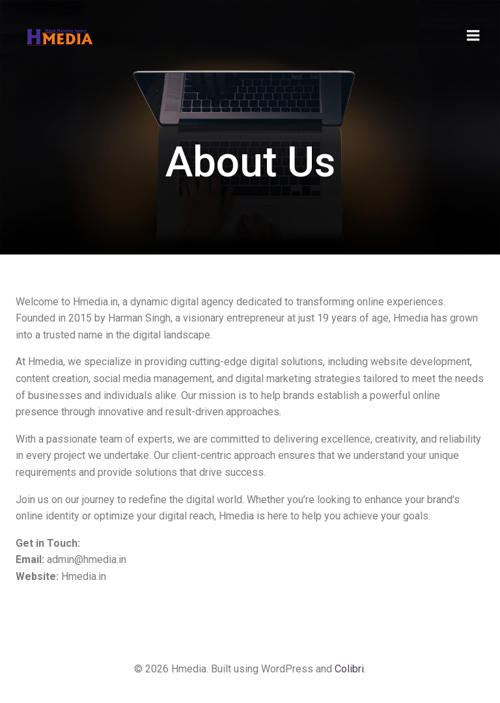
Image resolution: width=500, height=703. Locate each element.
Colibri (349, 669)
